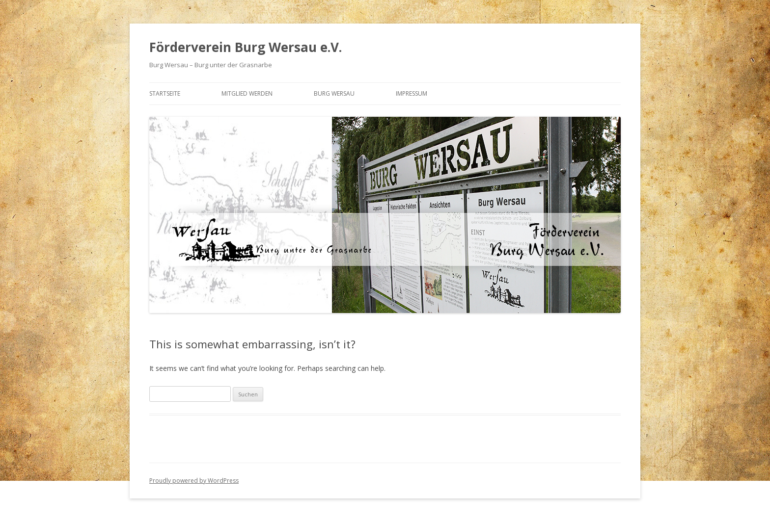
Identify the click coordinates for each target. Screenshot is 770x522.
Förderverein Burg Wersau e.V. (245, 47)
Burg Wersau (334, 93)
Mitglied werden (247, 93)
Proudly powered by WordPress (194, 480)
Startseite (164, 93)
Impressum (411, 93)
